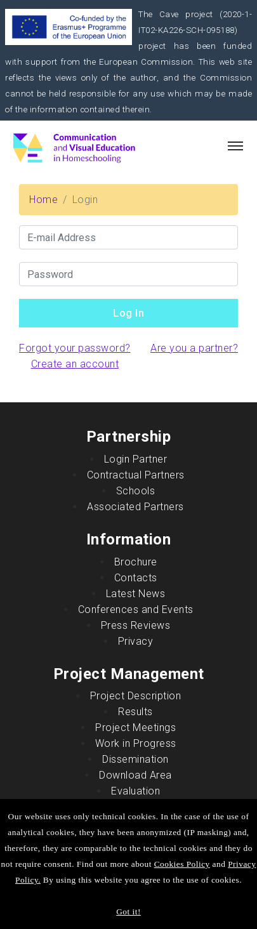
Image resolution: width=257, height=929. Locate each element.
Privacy (136, 641)
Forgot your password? (75, 348)
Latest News (136, 594)
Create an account (75, 364)
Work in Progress (135, 743)
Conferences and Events (136, 609)
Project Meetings (135, 727)
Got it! (128, 911)
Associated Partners (135, 507)
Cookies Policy (182, 864)
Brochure (135, 562)
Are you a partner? (194, 348)
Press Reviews (136, 625)
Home (43, 200)
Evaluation (135, 791)
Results (135, 712)
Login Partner (136, 459)
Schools (135, 491)
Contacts (135, 578)
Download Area (135, 775)
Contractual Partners (136, 475)
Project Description (135, 696)
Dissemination (135, 759)
